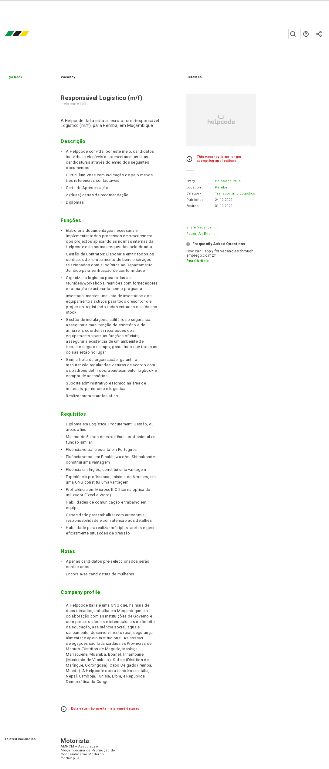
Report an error (199, 234)
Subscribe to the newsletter (319, 34)
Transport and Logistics (235, 193)
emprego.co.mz (26, 34)
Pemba (221, 187)
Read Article (197, 261)
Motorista (75, 740)
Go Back (15, 77)
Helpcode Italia (228, 181)
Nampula (73, 758)
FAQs (305, 34)
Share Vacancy (199, 227)
